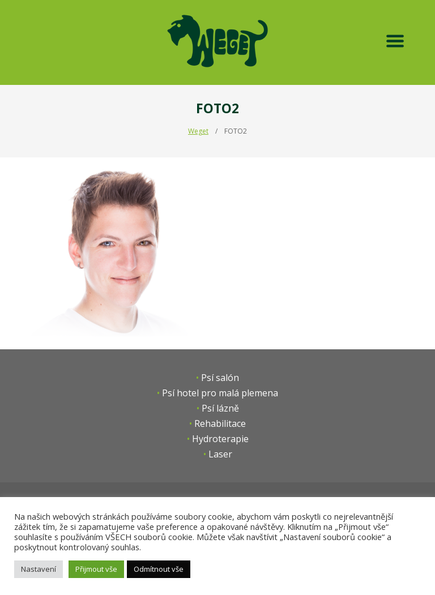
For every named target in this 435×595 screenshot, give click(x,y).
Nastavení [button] (38, 569)
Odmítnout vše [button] (159, 569)
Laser (220, 454)
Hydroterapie (220, 439)
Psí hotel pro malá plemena (220, 393)
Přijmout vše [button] (96, 569)
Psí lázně (220, 408)
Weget (198, 131)
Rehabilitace (220, 423)
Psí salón (220, 377)
